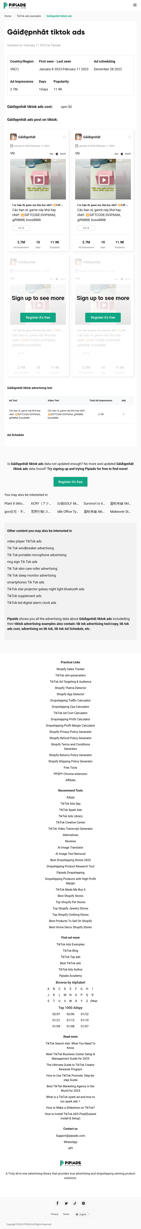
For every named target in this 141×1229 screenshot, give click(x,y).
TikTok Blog (70, 950)
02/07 (56, 1014)
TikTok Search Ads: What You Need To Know (70, 1046)
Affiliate (70, 780)
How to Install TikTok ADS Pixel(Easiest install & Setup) (70, 1116)
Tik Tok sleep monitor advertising (31, 575)
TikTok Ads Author (71, 969)
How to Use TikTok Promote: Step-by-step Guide (70, 1078)
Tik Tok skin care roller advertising (32, 568)
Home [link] (8, 16)
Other (92, 1001)
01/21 (56, 1020)
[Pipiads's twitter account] (66, 1203)
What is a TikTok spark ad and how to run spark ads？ (70, 1099)
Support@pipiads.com (70, 1135)
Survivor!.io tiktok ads (97, 503)
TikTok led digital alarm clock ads (31, 603)
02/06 (71, 1014)
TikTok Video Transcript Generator (70, 828)
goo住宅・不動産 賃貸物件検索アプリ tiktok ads (17, 511)
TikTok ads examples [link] (29, 16)
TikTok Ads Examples (71, 944)
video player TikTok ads (24, 541)
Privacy (54, 1214)
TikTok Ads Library (70, 816)
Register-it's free (38, 317)
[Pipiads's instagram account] (83, 1203)
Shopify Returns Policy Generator (70, 755)
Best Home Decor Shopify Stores (70, 927)
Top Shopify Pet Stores (70, 902)
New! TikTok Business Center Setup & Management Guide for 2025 (70, 1056)
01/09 (56, 1026)
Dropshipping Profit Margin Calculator (70, 725)
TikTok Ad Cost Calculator (70, 713)
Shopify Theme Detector (70, 688)
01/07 (85, 1026)
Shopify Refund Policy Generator (71, 738)
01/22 (85, 1014)
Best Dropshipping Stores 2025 (70, 860)
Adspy (70, 797)
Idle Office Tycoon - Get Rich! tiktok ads (70, 511)
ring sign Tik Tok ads (22, 562)
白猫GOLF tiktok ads (70, 503)
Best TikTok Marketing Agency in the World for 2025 (70, 1088)
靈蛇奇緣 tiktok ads (123, 503)
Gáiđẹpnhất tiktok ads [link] (59, 16)
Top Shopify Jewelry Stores (70, 908)
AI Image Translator (70, 847)
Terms (66, 1214)
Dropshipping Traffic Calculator (70, 700)
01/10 (85, 1020)
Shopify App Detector (70, 694)
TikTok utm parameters (70, 675)
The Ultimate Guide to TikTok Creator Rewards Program (70, 1067)
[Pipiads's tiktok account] (75, 1203)
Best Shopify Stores (70, 896)
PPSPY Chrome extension (70, 774)
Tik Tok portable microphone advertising (36, 555)
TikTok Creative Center (70, 822)
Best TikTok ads (70, 963)
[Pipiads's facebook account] (57, 1203)
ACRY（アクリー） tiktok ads (44, 503)
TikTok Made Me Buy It (70, 889)
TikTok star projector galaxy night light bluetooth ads (45, 589)
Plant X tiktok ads (17, 503)
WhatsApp (70, 1142)
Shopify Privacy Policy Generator (70, 732)
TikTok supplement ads (24, 596)
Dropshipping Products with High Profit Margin (70, 881)
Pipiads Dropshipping (70, 872)
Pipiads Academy (70, 976)
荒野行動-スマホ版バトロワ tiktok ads (44, 511)
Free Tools (70, 767)
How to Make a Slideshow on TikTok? (70, 1107)
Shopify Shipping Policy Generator (70, 761)
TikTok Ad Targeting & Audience (70, 681)
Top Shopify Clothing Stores (70, 914)
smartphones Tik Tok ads (25, 582)
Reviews (70, 841)
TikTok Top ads (70, 957)
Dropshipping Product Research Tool (70, 866)
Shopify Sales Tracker (71, 669)
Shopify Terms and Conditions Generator (70, 747)
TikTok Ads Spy (70, 803)
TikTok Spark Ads (70, 810)
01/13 (71, 1020)
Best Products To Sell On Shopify (70, 921)
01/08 (71, 1026)
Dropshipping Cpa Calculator (70, 707)
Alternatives (70, 835)
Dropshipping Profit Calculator (70, 719)
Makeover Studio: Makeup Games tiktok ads (123, 511)
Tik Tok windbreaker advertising (30, 548)
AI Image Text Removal (71, 854)
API (70, 1148)
